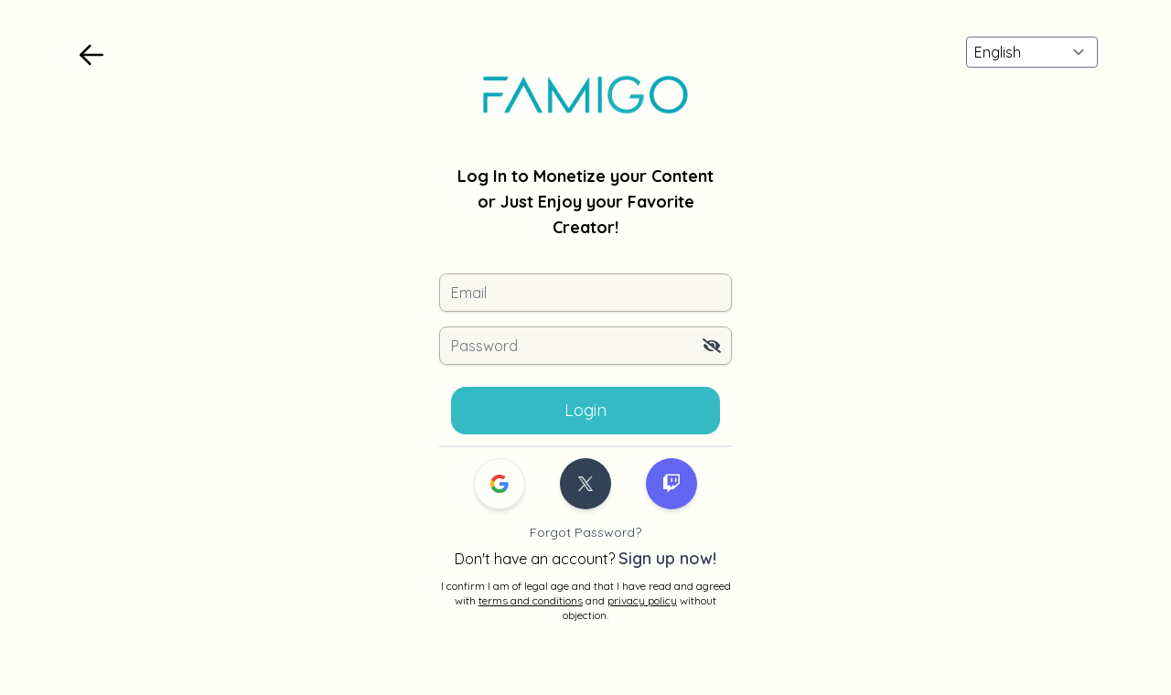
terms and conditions (530, 600)
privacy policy (642, 600)
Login (585, 410)
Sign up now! (667, 558)
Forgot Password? (585, 532)
